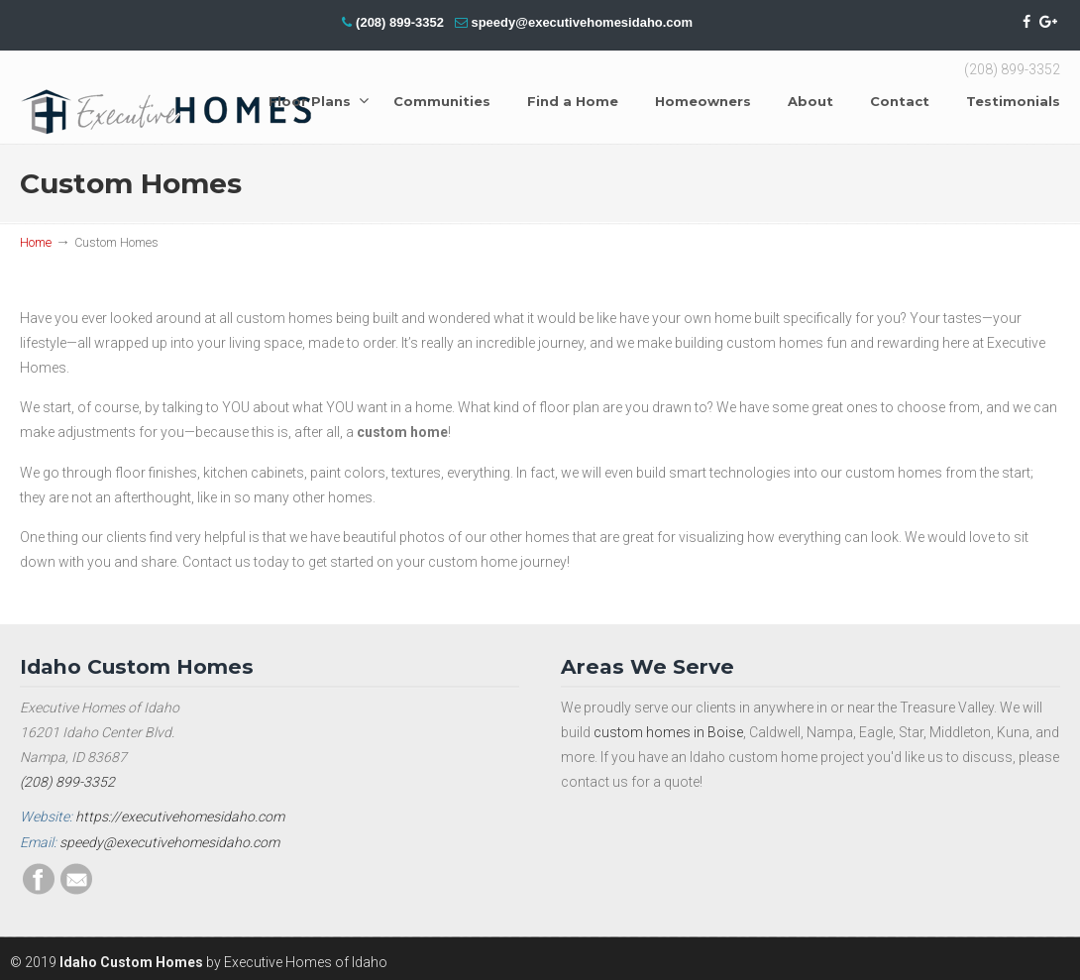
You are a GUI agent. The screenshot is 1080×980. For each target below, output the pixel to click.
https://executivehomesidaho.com (179, 816)
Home (36, 242)
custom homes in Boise (668, 732)
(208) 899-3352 (400, 22)
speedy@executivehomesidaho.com (582, 22)
